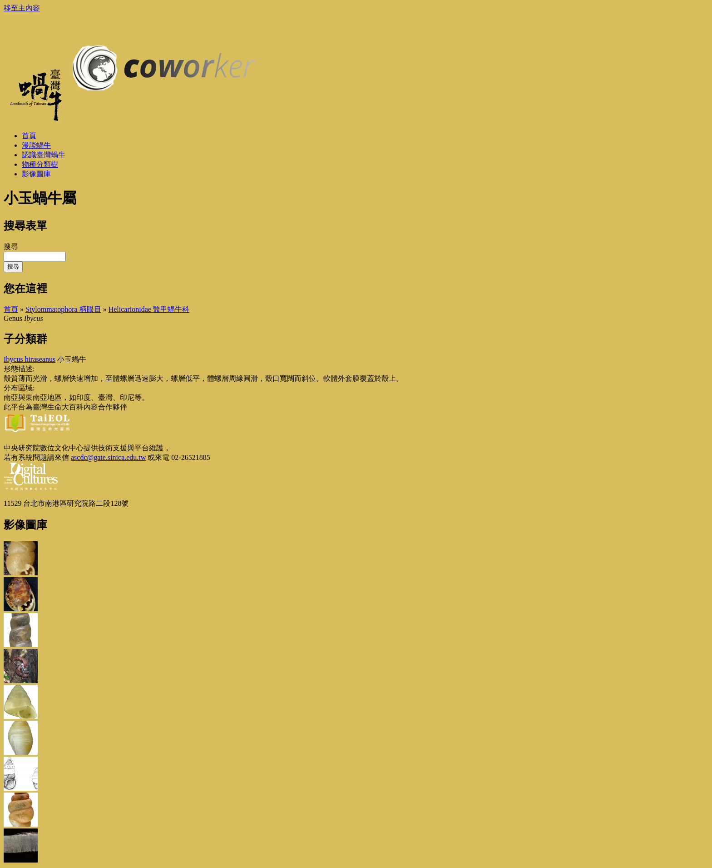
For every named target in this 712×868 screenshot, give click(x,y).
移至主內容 (22, 8)
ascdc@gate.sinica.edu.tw (108, 457)
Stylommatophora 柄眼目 (63, 309)
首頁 (11, 309)
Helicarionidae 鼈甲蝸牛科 (149, 309)
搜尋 (11, 246)
